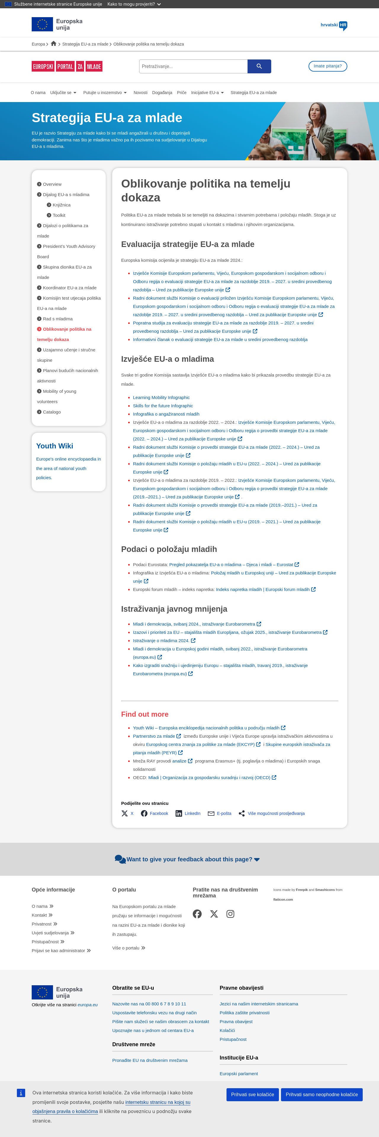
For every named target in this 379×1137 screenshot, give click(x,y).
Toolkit (59, 215)
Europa (38, 44)
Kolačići (227, 1030)
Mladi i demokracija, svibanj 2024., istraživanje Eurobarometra (194, 623)
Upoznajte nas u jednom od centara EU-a (153, 1030)
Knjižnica (61, 204)
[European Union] (57, 997)
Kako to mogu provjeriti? (134, 4)
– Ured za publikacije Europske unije (232, 281)
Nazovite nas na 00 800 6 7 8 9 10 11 (149, 1003)
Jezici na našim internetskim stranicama (259, 1003)
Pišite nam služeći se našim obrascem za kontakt (160, 1021)
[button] (129, 813)
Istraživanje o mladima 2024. (161, 640)
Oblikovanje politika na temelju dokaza (64, 334)
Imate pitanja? (328, 66)
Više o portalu (125, 947)
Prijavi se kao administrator (58, 950)
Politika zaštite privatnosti (244, 1012)
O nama (39, 906)
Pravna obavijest (236, 1021)
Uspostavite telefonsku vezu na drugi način (154, 1012)
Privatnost (42, 923)
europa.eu (88, 1004)
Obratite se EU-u (133, 988)
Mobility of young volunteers (56, 396)
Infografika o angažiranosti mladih (166, 413)
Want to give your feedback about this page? (188, 859)
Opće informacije (53, 890)
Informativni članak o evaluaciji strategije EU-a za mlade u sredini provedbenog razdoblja (220, 339)
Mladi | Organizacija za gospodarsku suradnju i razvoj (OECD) (209, 777)
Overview (52, 184)
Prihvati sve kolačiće (252, 1094)
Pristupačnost (45, 941)
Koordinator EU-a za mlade (70, 287)
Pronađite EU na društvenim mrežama (149, 1060)
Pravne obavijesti (242, 988)
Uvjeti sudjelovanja (50, 932)
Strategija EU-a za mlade (85, 44)
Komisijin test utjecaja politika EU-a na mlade (69, 303)
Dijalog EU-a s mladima (66, 194)
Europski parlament (239, 1073)
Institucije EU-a (239, 1058)
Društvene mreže (133, 1044)
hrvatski (334, 24)
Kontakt (39, 915)
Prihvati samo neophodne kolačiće (322, 1094)
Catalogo (52, 411)
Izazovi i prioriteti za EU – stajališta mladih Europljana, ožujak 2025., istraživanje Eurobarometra (227, 632)
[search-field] (204, 66)
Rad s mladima (58, 318)
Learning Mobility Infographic (161, 397)
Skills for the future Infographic (163, 405)
